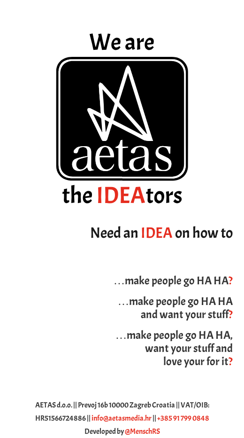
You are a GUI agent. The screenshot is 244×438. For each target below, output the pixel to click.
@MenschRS (142, 431)
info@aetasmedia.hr (122, 418)
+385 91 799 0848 (183, 418)
